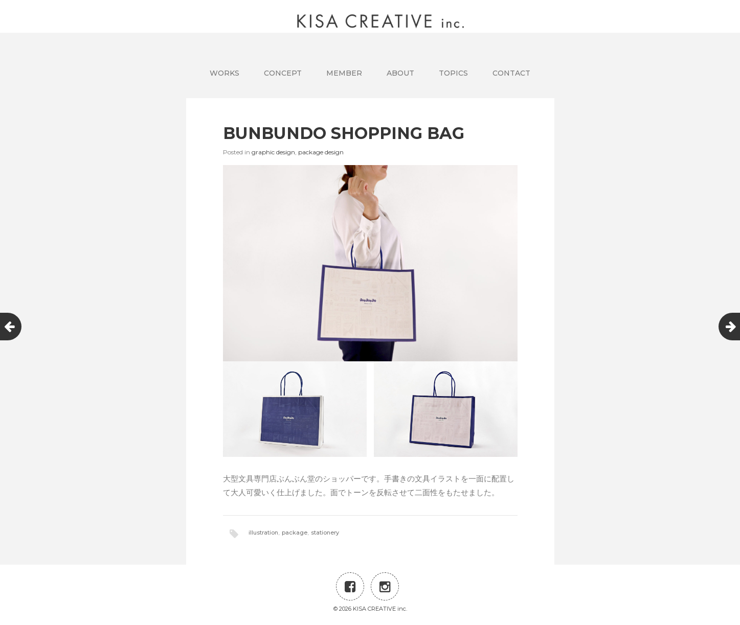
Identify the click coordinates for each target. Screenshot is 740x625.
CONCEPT (283, 73)
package (294, 532)
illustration (263, 532)
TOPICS (453, 73)
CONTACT (511, 73)
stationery (325, 532)
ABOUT (400, 73)
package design (321, 152)
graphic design (273, 152)
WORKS (224, 73)
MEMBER (344, 73)
